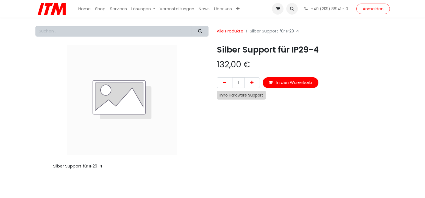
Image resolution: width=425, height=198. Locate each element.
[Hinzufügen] (252, 82)
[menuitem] (84, 9)
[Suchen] (200, 31)
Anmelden (373, 9)
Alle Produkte (230, 31)
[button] (292, 9)
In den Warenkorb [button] (290, 82)
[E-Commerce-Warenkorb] (278, 9)
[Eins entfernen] (224, 82)
